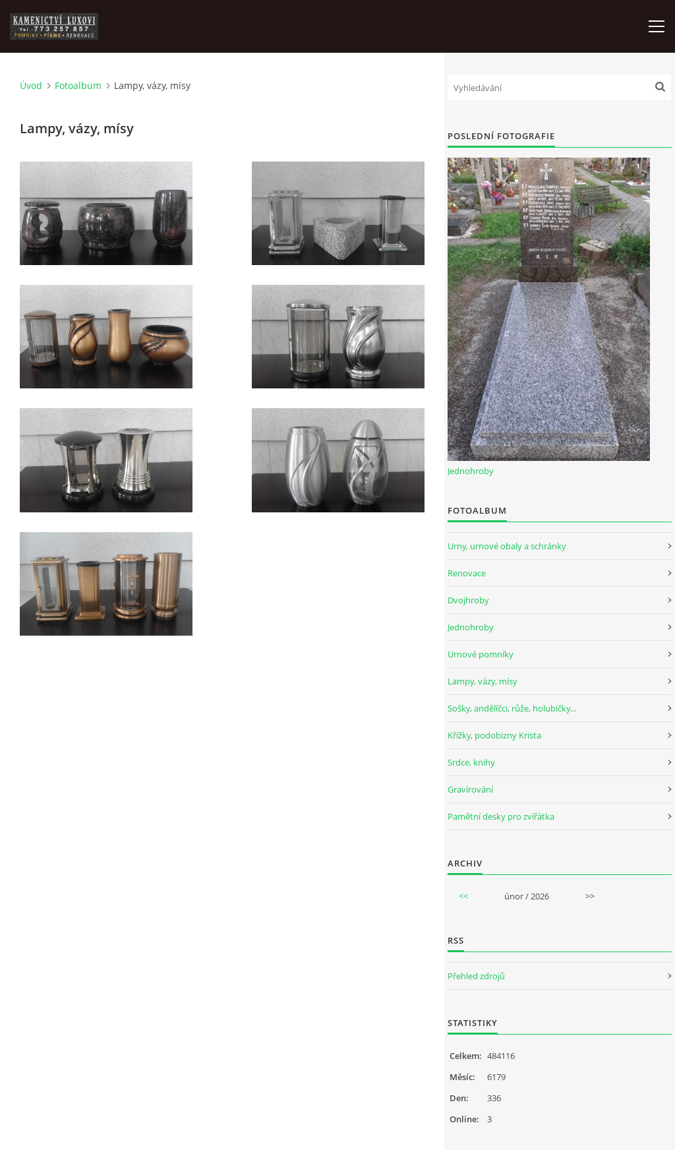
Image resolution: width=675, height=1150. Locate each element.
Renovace (467, 573)
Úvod (31, 85)
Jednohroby (471, 471)
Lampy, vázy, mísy (482, 681)
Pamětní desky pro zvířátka (501, 816)
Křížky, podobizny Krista (494, 735)
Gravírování (470, 789)
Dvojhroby (468, 600)
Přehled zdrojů (476, 976)
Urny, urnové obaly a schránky (507, 546)
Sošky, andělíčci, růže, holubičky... (512, 708)
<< (463, 896)
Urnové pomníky (481, 654)
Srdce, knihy (471, 762)
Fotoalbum (78, 85)
